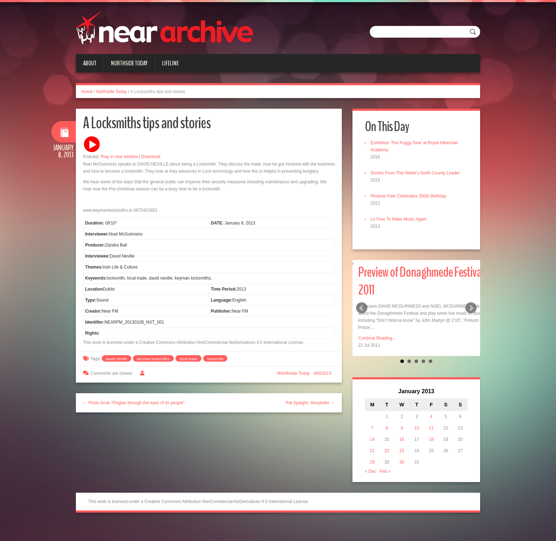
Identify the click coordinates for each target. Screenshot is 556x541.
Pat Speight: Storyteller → (310, 402)
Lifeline (170, 63)
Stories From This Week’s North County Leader (415, 173)
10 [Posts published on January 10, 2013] (417, 428)
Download (150, 156)
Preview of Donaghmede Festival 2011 (421, 281)
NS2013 (323, 373)
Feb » (384, 471)
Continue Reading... (377, 338)
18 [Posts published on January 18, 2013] (431, 439)
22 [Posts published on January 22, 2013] (386, 450)
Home (87, 91)
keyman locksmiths (153, 359)
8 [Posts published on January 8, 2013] (387, 428)
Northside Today (129, 63)
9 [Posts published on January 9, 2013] (402, 428)
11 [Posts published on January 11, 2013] (431, 428)
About (89, 63)
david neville (116, 359)
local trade (188, 359)
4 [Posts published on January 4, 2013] (431, 416)
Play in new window (119, 156)
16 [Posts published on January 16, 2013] (401, 439)
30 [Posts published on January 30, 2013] (401, 462)
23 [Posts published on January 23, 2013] (401, 450)
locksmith (215, 359)
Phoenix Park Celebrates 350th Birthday (408, 196)
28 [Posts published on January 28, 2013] (372, 462)
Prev (361, 308)
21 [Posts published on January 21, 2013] (372, 450)
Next (471, 308)
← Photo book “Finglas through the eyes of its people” (134, 402)
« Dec (370, 471)
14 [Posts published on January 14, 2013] (372, 439)
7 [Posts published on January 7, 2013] (372, 428)
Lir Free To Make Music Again (399, 219)
